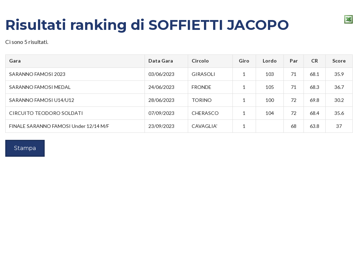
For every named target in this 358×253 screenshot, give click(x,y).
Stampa (25, 148)
